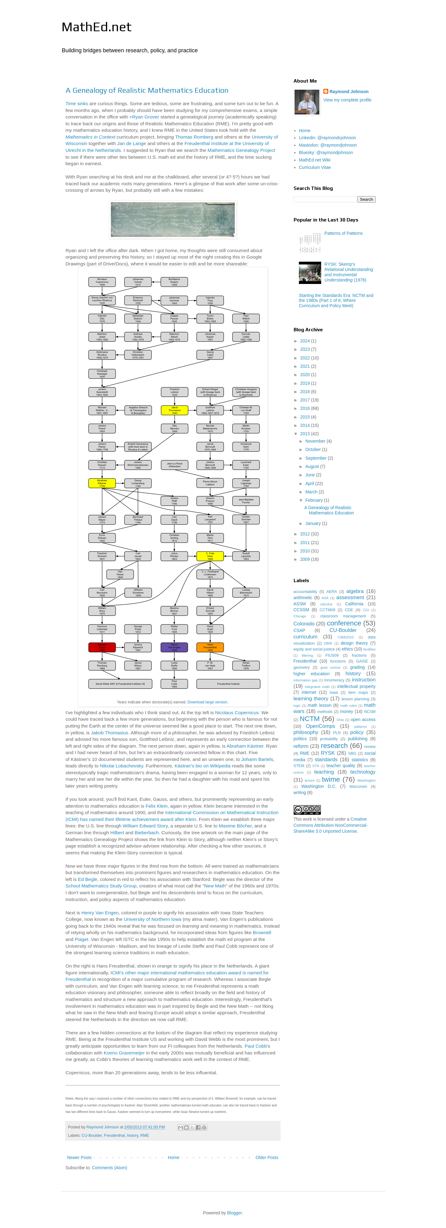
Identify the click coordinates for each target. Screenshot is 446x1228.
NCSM (369, 712)
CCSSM (301, 609)
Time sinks (77, 103)
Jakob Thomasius (109, 732)
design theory (354, 643)
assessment (350, 597)
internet (309, 692)
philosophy (306, 732)
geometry (302, 667)
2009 (305, 559)
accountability (305, 592)
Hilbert (117, 832)
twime (331, 779)
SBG (352, 753)
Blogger (234, 1212)
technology (362, 772)
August (312, 466)
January (313, 523)
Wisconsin (358, 786)
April (310, 483)
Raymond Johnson (349, 91)
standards (326, 759)
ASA (324, 598)
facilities (369, 649)
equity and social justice (314, 649)
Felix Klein (157, 806)
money (346, 711)
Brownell (262, 932)
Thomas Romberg (194, 137)
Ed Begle (87, 879)
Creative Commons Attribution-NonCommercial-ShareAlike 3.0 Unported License (331, 825)
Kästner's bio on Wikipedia (203, 765)
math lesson (319, 705)
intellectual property (356, 686)
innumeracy (334, 680)
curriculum (305, 637)
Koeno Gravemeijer (124, 1052)
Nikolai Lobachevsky (121, 765)
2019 (305, 383)
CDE (349, 610)
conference (344, 623)
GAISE (362, 661)
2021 (305, 366)
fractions (359, 655)
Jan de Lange (131, 143)
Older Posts (267, 1157)
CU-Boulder (92, 1135)
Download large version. (207, 702)
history (132, 1135)
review (369, 747)
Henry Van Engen (100, 912)
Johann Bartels (257, 759)
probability (329, 739)
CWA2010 (346, 637)
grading (357, 667)
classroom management (343, 616)
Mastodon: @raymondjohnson (328, 145)
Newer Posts (79, 1157)
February (314, 500)
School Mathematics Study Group (101, 885)
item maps (358, 692)
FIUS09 (332, 655)
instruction (363, 680)
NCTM (310, 719)
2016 (305, 408)
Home (173, 1157)
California (354, 603)
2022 (305, 357)
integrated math (317, 687)
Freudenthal (114, 1135)
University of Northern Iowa (152, 919)
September (316, 458)
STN (315, 766)
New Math (214, 885)
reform (301, 746)
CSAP (299, 630)
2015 (305, 416)
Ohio (340, 720)
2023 (305, 349)
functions (338, 661)
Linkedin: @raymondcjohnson (327, 137)
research (334, 745)
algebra (355, 591)
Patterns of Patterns (344, 233)
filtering (307, 655)
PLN (337, 733)
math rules (348, 705)
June (310, 474)
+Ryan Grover (144, 116)
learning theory (311, 699)
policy (357, 732)
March (312, 491)
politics (300, 738)
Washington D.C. (319, 786)
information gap (306, 680)
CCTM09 (327, 610)
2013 (305, 433)
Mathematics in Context (91, 137)
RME (144, 1135)
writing (300, 792)
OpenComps (320, 726)
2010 (305, 550)
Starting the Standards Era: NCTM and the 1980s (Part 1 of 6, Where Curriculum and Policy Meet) (336, 300)
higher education (312, 673)
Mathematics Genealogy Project (241, 150)
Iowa (334, 692)
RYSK (328, 753)
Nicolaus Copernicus (237, 712)
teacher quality (340, 765)
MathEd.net (96, 26)
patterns (360, 726)
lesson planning (355, 699)
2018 (305, 391)
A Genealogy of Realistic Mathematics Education (147, 90)
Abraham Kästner (244, 746)
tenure (310, 780)
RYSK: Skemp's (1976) (349, 272)
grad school (330, 667)
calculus (326, 604)
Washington (366, 780)
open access (363, 719)
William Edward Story (145, 825)
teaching (324, 772)
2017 (305, 399)
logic (297, 705)
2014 (305, 425)
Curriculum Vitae (315, 167)
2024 (305, 340)
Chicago (300, 616)
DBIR (328, 643)
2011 (305, 542)
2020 (305, 374)
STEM (299, 766)
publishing (357, 738)
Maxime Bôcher (235, 825)
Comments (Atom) (109, 1167)
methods (324, 712)
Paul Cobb (256, 1046)
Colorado (304, 624)
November (315, 441)
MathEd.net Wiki (314, 159)
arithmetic (303, 597)
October (313, 449)
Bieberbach (147, 832)
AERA (331, 592)
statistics (360, 759)
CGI (366, 610)
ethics (347, 648)
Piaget (81, 939)
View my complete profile (347, 99)
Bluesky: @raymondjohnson (326, 152)
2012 (305, 533)
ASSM (300, 603)
